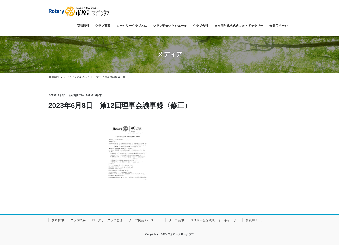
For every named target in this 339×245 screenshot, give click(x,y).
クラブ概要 (78, 220)
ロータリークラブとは (107, 220)
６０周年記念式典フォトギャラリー (214, 220)
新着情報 (58, 220)
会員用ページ (255, 220)
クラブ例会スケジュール (145, 220)
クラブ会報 (176, 220)
